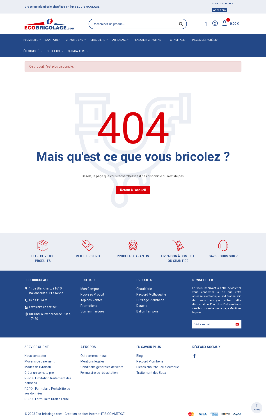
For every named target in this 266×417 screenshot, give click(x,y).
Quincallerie (77, 51)
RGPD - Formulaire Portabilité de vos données (47, 391)
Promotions (88, 306)
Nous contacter (35, 356)
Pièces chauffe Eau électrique (157, 367)
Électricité (31, 51)
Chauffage (177, 39)
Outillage (54, 51)
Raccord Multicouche (151, 294)
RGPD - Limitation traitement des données (48, 380)
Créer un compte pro (39, 372)
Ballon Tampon (147, 311)
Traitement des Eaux (151, 372)
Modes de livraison (38, 367)
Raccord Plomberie (149, 361)
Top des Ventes (91, 300)
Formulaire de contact (43, 307)
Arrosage (119, 39)
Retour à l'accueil (133, 190)
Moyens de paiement (40, 361)
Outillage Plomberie (150, 300)
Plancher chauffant (148, 39)
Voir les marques (92, 311)
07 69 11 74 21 (38, 300)
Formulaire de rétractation (99, 372)
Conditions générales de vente (102, 367)
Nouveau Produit (92, 294)
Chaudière (97, 39)
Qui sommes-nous (93, 356)
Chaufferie (144, 289)
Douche (141, 306)
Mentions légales (92, 361)
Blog (139, 356)
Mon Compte (89, 289)
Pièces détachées (204, 39)
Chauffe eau (74, 39)
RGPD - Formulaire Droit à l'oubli (47, 399)
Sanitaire (52, 39)
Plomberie (30, 39)
